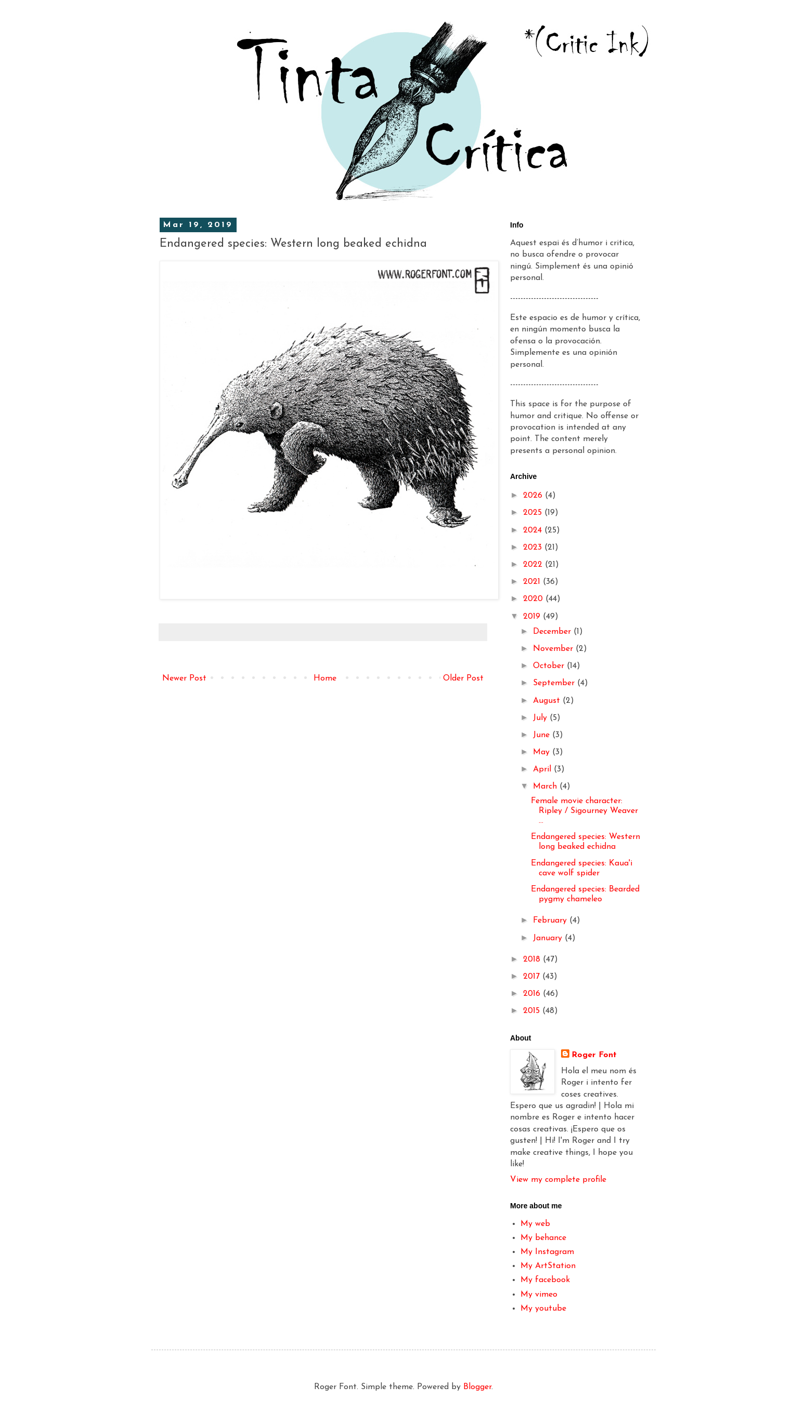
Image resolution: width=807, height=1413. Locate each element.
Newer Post (184, 678)
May (542, 752)
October (550, 666)
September (555, 683)
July (541, 718)
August (548, 701)
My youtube (543, 1308)
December (553, 632)
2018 (533, 959)
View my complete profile (558, 1180)
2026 (534, 495)
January (549, 938)
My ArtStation (548, 1266)
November (554, 649)
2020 (534, 599)
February (551, 920)
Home (325, 678)
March (546, 786)
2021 (533, 582)
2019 (533, 616)
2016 (533, 994)
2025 (533, 513)
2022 (534, 565)
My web (535, 1224)
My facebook (545, 1280)
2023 (533, 547)
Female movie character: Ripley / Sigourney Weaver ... (584, 811)
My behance (543, 1238)
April (543, 769)
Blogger (477, 1387)
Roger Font (594, 1055)
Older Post (463, 678)
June (542, 735)
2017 (532, 976)
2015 (532, 1011)
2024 (533, 530)
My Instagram (547, 1252)
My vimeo (538, 1294)
